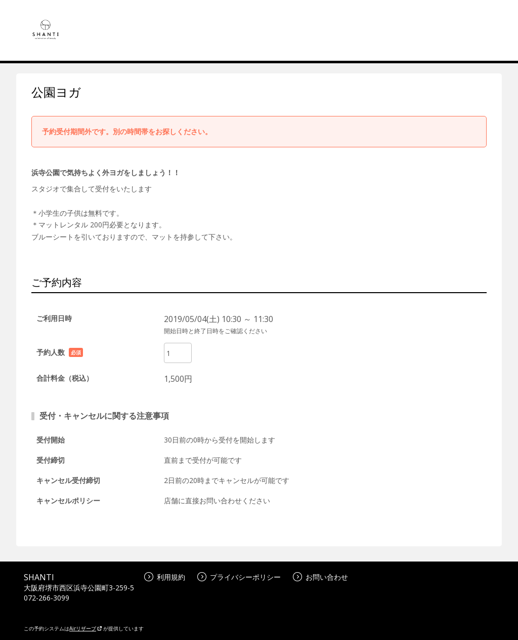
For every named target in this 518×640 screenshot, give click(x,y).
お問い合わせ (320, 577)
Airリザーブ (85, 628)
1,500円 (178, 378)
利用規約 (164, 577)
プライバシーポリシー (239, 577)
